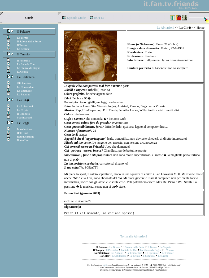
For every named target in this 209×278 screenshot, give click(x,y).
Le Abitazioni (25, 106)
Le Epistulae (24, 90)
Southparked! (25, 117)
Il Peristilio (23, 60)
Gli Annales (24, 83)
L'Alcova (22, 71)
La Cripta (22, 110)
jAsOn (105, 266)
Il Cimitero (23, 113)
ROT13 (99, 18)
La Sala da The (25, 64)
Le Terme (22, 37)
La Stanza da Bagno (28, 67)
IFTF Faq (22, 132)
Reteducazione (25, 136)
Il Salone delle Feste (29, 41)
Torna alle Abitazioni (133, 237)
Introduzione (24, 129)
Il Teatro (22, 45)
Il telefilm (23, 140)
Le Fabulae (23, 94)
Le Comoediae (25, 87)
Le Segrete (23, 48)
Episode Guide (76, 18)
